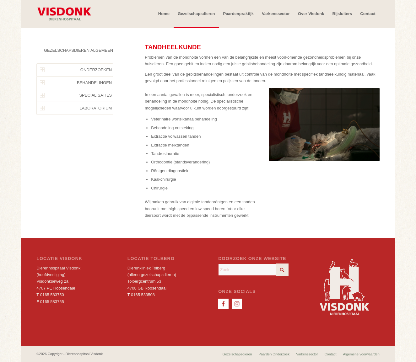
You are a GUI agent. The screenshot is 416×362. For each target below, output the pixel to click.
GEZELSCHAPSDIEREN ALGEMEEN (78, 50)
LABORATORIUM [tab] (76, 108)
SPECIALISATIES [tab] (76, 95)
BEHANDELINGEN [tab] (76, 82)
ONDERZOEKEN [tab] (76, 69)
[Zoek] (253, 270)
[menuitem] (164, 14)
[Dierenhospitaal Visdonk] (64, 14)
